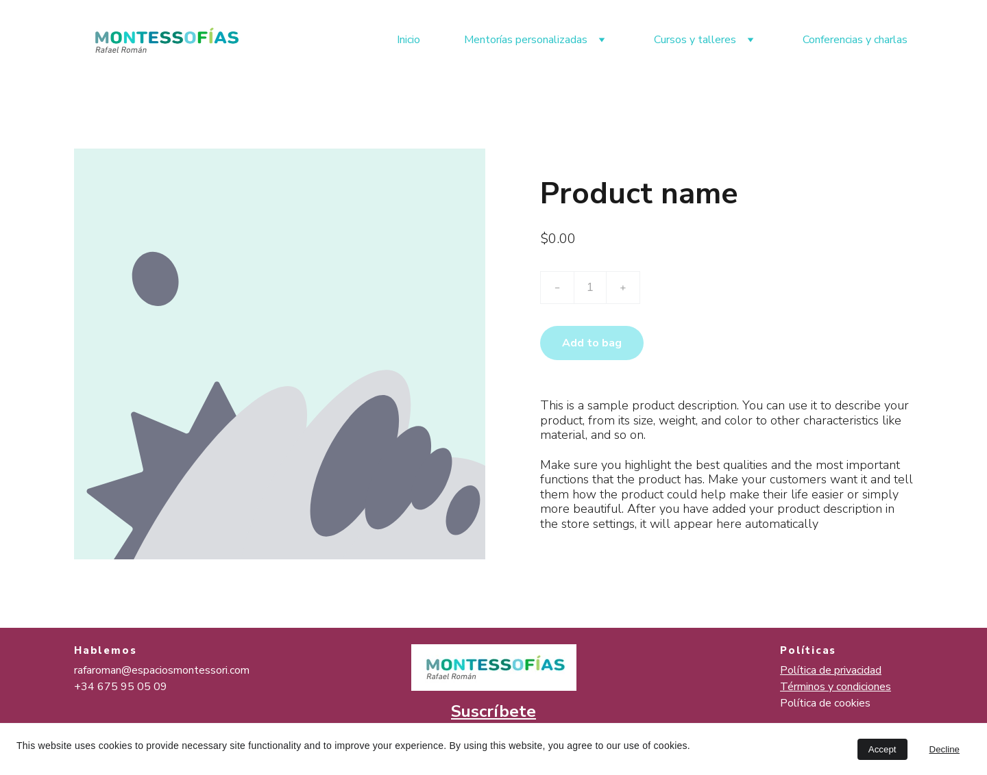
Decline (944, 749)
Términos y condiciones (835, 686)
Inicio (408, 39)
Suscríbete (493, 711)
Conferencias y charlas (855, 39)
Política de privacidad (830, 670)
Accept (882, 749)
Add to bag (592, 343)
